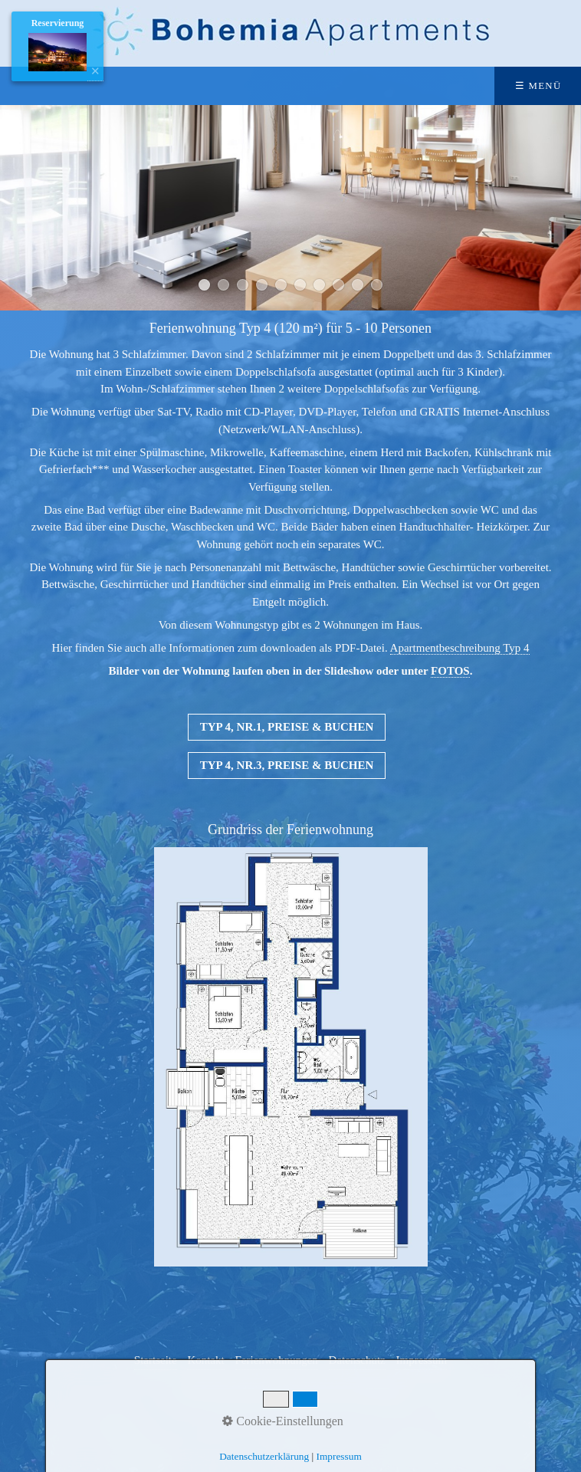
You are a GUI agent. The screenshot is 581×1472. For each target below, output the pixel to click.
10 (376, 285)
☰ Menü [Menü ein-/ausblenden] (538, 85)
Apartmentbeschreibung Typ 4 (460, 648)
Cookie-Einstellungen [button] (282, 1421)
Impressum (339, 1456)
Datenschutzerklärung (264, 1456)
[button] (287, 727)
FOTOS (450, 671)
